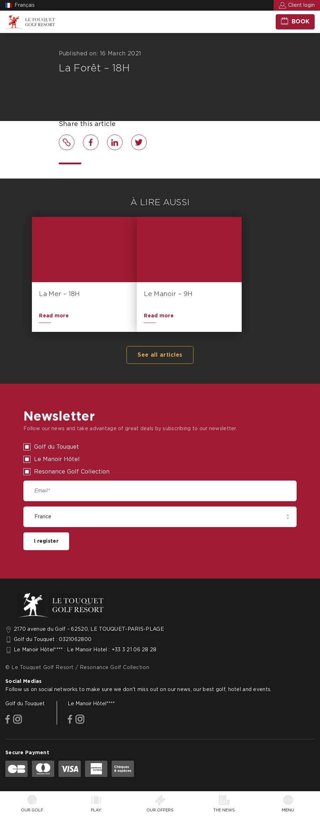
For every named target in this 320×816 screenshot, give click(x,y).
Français (25, 5)
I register (46, 541)
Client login (301, 5)
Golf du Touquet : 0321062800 (52, 639)
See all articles (159, 355)
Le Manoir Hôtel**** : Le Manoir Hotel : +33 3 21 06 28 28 (85, 649)
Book (300, 21)
